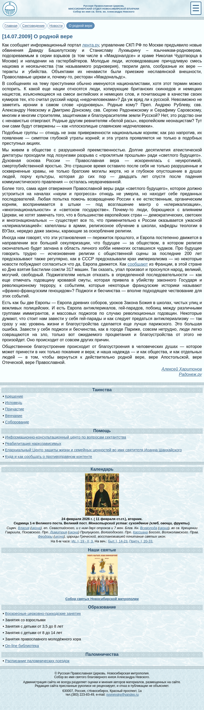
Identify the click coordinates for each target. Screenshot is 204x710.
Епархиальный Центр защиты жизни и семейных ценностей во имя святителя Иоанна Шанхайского (93, 450)
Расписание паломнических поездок (37, 661)
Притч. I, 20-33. (141, 541)
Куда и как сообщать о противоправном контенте (48, 456)
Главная (11, 26)
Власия (23, 528)
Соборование (17, 422)
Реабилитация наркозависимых (33, 443)
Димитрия (58, 532)
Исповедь (13, 403)
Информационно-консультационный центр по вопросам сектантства (65, 437)
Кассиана (140, 532)
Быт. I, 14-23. (118, 541)
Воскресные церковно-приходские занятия (43, 613)
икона (35, 528)
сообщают (138, 264)
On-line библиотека (22, 646)
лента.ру (90, 45)
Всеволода (148, 528)
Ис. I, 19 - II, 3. (82, 541)
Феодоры (45, 536)
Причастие (14, 409)
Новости (56, 26)
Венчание (13, 416)
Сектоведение (33, 26)
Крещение (14, 396)
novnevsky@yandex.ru (122, 694)
